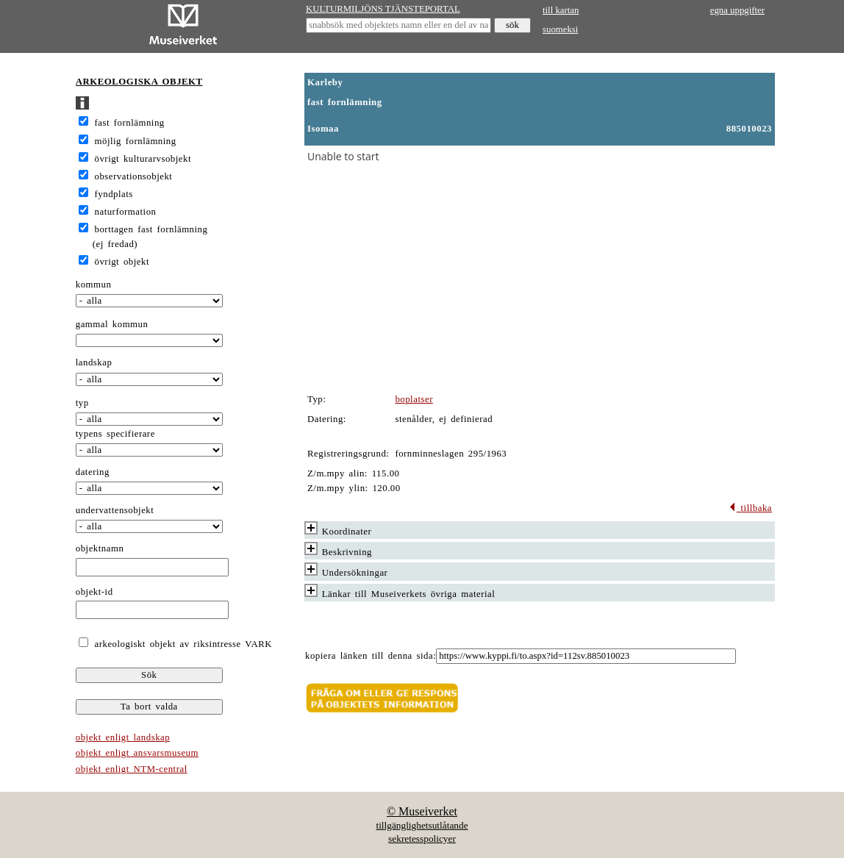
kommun (94, 284)
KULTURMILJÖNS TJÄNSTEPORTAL (383, 9)
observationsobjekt (134, 176)
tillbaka (750, 508)
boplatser (414, 399)
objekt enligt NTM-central (131, 769)
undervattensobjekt (115, 510)
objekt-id (94, 592)
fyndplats (114, 194)
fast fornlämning (130, 123)
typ (82, 403)
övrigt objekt (122, 262)
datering (93, 472)
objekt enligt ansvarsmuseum (137, 753)
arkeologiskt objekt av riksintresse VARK (181, 644)
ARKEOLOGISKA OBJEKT (139, 81)
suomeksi (560, 29)
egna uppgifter (737, 10)
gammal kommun (112, 324)
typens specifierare (115, 434)
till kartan (561, 10)
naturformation (126, 212)
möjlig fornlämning (135, 141)
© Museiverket (422, 811)
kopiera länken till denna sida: (370, 656)
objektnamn (100, 548)
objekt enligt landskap (123, 737)
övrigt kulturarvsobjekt (143, 159)
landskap (94, 362)
